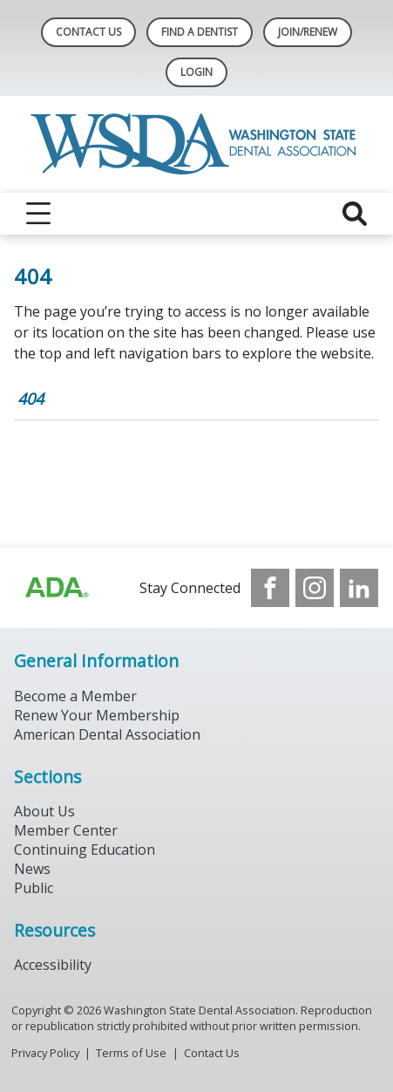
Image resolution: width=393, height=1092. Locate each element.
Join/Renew (307, 31)
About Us (44, 811)
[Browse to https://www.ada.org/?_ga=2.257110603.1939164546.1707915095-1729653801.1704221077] (56, 588)
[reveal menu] (38, 214)
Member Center (66, 830)
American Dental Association (107, 734)
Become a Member (75, 696)
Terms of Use (131, 1053)
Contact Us (88, 31)
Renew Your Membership (97, 715)
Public (33, 887)
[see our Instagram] (314, 588)
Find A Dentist (199, 31)
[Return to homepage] (196, 144)
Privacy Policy (45, 1053)
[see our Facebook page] (270, 588)
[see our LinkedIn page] (359, 588)
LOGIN (196, 72)
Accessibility (52, 964)
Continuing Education (84, 849)
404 (30, 398)
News (32, 868)
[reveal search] (354, 214)
